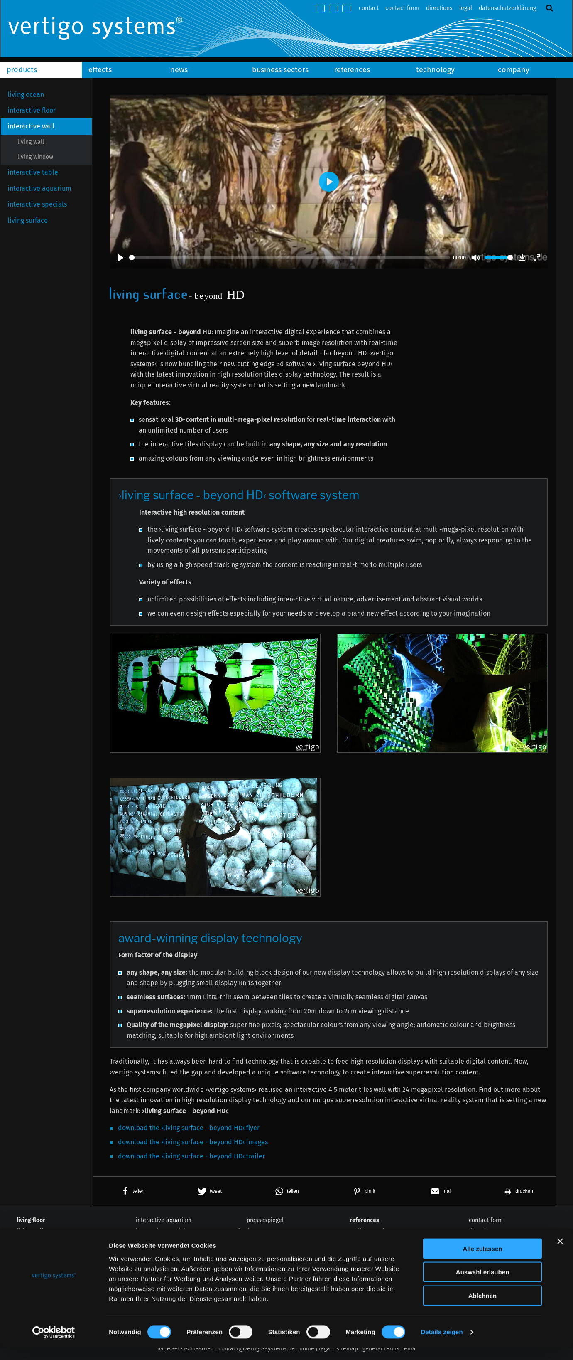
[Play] (120, 257)
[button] (131, 1191)
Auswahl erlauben (482, 1283)
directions (439, 8)
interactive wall (30, 126)
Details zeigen (442, 1343)
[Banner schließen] (560, 1253)
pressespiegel (265, 1220)
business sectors (280, 69)
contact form (402, 8)
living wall (30, 141)
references (352, 69)
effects (100, 69)
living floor (31, 1220)
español (347, 8)
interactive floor (31, 110)
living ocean (25, 95)
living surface (27, 220)
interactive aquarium (39, 188)
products (22, 69)
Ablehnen (482, 1307)
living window (35, 156)
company (513, 69)
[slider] (289, 257)
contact (369, 8)
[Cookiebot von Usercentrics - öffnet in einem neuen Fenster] (53, 1344)
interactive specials (37, 204)
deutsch (320, 8)
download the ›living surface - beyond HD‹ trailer (191, 1156)
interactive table (32, 172)
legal (465, 8)
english (333, 8)
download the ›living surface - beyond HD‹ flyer (189, 1128)
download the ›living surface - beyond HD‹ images (193, 1142)
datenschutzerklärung (507, 8)
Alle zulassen (482, 1260)
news (179, 69)
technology (435, 69)
